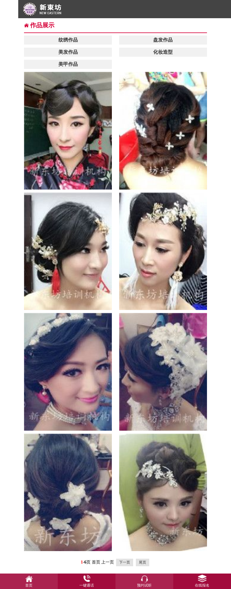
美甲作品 (68, 64)
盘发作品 (163, 39)
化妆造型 (163, 52)
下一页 (124, 562)
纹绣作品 (68, 39)
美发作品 (68, 52)
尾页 (142, 562)
